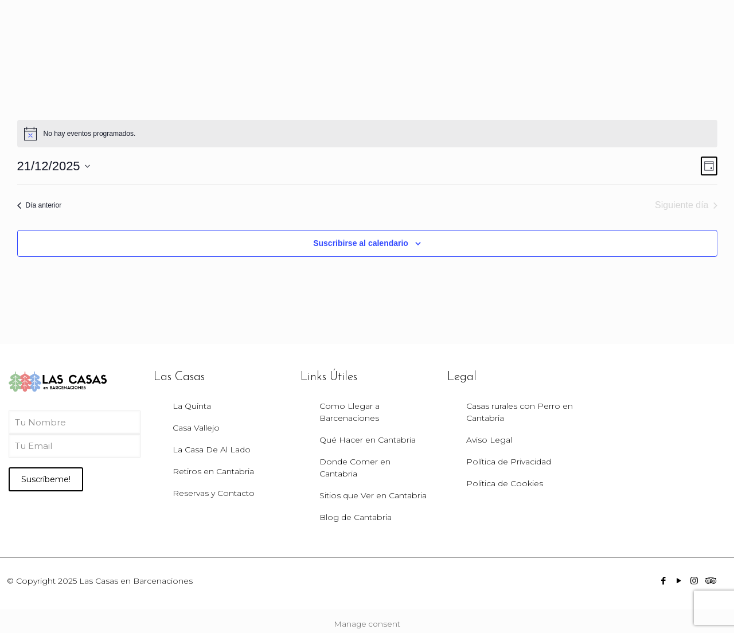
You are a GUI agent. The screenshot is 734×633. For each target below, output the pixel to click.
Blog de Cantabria (355, 517)
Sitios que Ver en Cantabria (373, 495)
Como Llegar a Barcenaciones (349, 412)
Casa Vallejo (196, 428)
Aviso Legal (489, 440)
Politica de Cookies (504, 483)
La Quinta (192, 406)
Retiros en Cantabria (213, 471)
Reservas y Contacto (214, 493)
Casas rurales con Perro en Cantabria (519, 412)
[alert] (367, 133)
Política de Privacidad (508, 461)
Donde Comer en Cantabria (355, 467)
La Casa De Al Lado (212, 449)
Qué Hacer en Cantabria (367, 440)
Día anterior (39, 205)
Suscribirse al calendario (360, 243)
